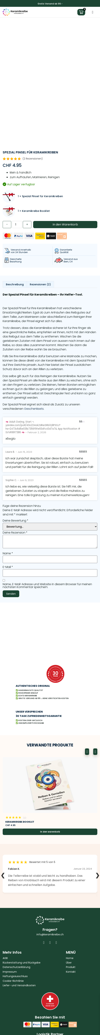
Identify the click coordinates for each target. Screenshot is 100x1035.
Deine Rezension (15, 532)
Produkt (70, 967)
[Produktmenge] (17, 224)
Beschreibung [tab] (15, 284)
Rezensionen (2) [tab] (40, 284)
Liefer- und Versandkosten (19, 985)
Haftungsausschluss (15, 976)
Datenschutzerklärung (16, 967)
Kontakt (71, 971)
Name (8, 553)
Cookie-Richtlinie (13, 981)
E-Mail (8, 567)
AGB (5, 958)
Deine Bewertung (15, 520)
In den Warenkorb (65, 224)
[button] (87, 751)
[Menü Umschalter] (92, 12)
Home (69, 958)
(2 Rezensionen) (32, 158)
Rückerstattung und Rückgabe (21, 962)
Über (69, 962)
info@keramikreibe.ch (50, 934)
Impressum (10, 971)
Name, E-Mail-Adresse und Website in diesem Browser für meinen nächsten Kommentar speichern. (47, 586)
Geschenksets (34, 409)
